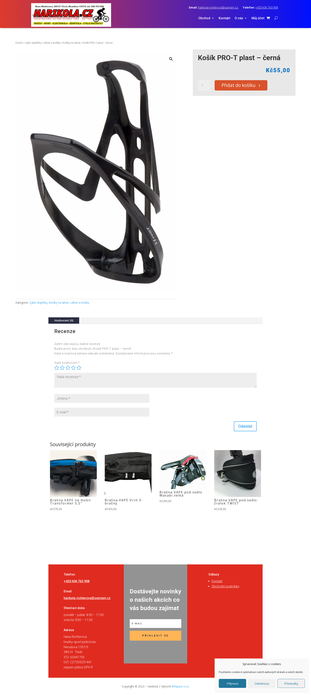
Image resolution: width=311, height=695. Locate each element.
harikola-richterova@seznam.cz (218, 7)
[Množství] (204, 85)
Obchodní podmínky (225, 586)
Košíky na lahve (71, 42)
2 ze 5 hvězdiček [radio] (62, 367)
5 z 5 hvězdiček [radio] (79, 367)
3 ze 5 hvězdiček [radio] (67, 367)
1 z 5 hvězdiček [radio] (56, 367)
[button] (171, 59)
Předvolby (291, 683)
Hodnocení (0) (63, 320)
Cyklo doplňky (33, 42)
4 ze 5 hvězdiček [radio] (73, 367)
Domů (19, 42)
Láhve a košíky (51, 42)
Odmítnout (261, 683)
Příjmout (232, 683)
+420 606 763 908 (266, 7)
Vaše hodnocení (67, 362)
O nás (239, 18)
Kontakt (224, 18)
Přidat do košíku (240, 85)
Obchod (204, 18)
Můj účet (257, 18)
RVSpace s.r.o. (180, 686)
